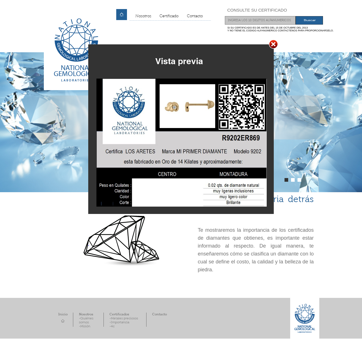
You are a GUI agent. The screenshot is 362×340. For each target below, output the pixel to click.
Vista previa (179, 61)
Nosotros (143, 16)
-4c (112, 326)
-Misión (84, 326)
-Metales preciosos (123, 318)
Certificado (169, 16)
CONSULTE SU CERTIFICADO (257, 10)
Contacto (195, 16)
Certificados (119, 314)
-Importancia (119, 322)
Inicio (63, 314)
